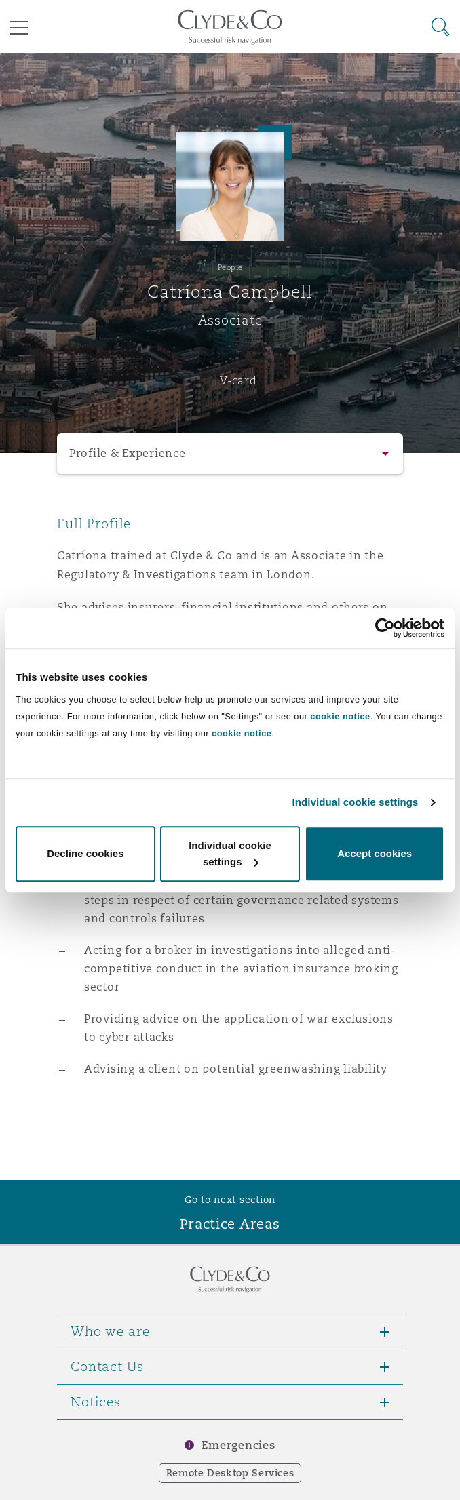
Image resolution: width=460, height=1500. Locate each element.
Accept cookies (374, 853)
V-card (238, 380)
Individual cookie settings (355, 802)
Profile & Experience (127, 453)
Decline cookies (85, 853)
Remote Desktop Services (230, 1473)
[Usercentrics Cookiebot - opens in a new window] (385, 628)
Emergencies (238, 1445)
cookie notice (340, 716)
